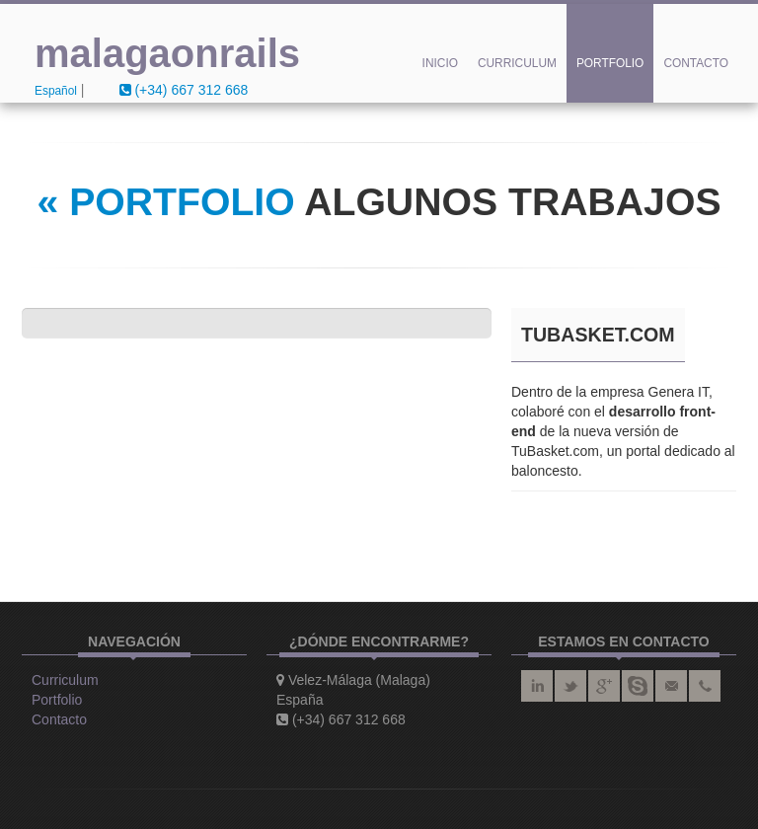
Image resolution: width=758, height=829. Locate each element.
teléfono (704, 686)
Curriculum (517, 63)
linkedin (537, 686)
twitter (570, 686)
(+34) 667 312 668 (184, 90)
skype (637, 686)
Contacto (695, 63)
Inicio (440, 63)
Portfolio (610, 63)
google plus (604, 686)
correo (671, 686)
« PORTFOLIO (165, 202)
